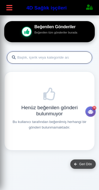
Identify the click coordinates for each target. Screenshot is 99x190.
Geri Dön (83, 164)
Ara (81, 58)
